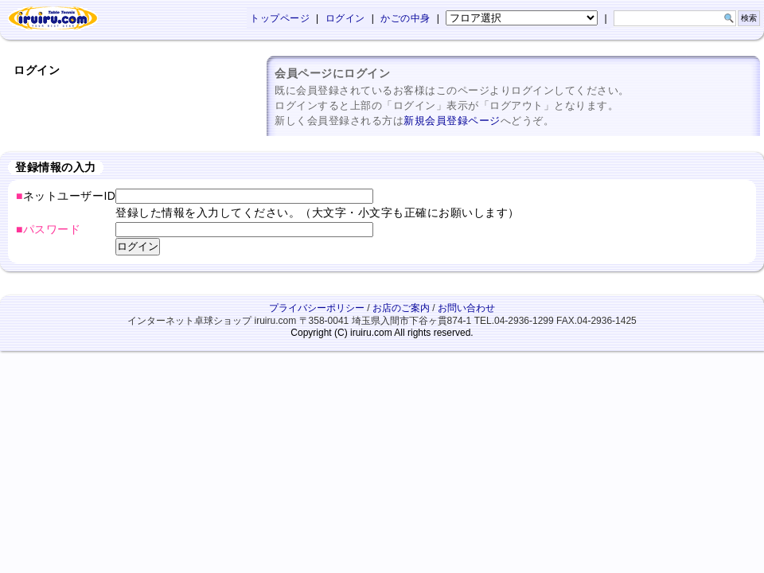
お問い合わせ (466, 308)
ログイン (345, 18)
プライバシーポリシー (316, 308)
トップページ (280, 18)
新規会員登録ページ (452, 121)
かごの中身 (405, 18)
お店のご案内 (401, 308)
